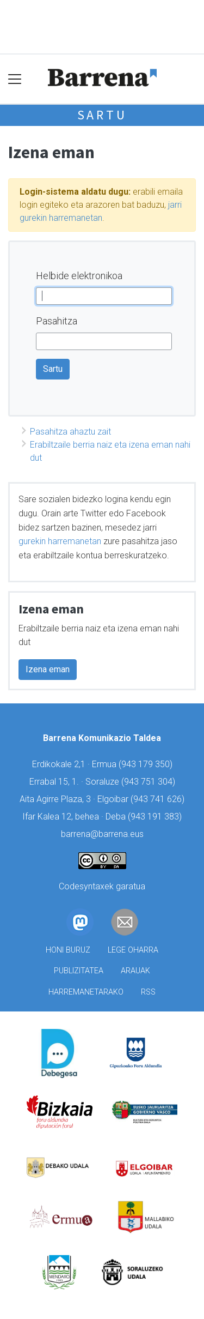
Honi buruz (68, 950)
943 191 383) (156, 816)
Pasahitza (56, 321)
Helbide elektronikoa (79, 275)
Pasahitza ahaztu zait (70, 431)
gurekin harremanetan (59, 541)
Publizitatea (78, 970)
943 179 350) (146, 764)
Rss (148, 992)
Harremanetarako (85, 992)
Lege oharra (133, 950)
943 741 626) (158, 799)
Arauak (135, 970)
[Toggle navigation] (15, 78)
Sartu (102, 114)
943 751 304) (149, 781)
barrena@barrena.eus (102, 834)
